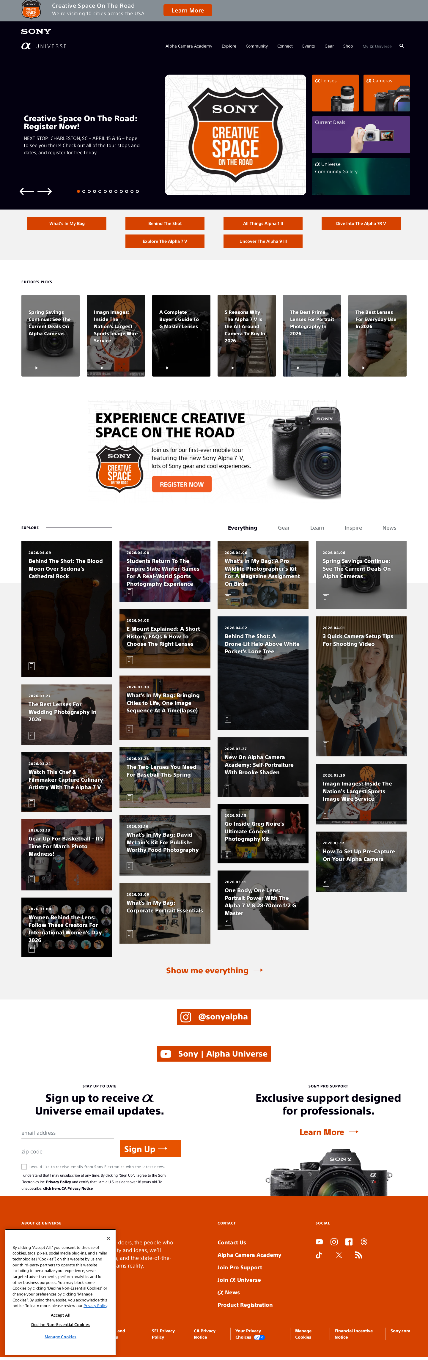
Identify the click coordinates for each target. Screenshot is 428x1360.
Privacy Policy (58, 1185)
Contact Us (232, 1245)
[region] (60, 1292)
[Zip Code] (67, 1155)
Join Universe (239, 1282)
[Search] (401, 46)
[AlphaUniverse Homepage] (43, 45)
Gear (329, 45)
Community (257, 45)
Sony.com (400, 1334)
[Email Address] (67, 1136)
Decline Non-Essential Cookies (60, 1324)
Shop (348, 45)
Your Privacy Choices (250, 1337)
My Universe (377, 45)
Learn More (187, 10)
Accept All (60, 1315)
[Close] (108, 1238)
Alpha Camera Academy (189, 45)
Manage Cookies (60, 1336)
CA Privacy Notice (77, 1191)
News (229, 1295)
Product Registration (245, 1307)
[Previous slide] (27, 191)
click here (51, 1191)
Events (308, 45)
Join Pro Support (240, 1270)
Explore (229, 45)
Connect (285, 45)
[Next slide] (45, 191)
